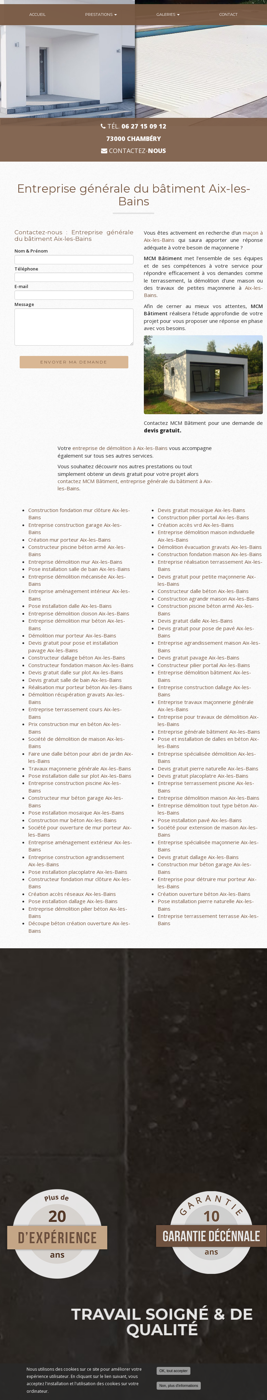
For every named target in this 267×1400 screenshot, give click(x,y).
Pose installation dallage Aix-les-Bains (73, 901)
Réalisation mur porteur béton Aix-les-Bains (80, 687)
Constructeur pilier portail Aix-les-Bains (204, 665)
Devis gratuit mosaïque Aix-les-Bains (201, 510)
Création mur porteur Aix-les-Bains (69, 539)
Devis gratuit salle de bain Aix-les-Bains (75, 679)
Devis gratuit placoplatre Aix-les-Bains (203, 775)
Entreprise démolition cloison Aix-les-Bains (78, 613)
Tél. (133, 126)
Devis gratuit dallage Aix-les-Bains (198, 857)
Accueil (37, 14)
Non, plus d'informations (178, 1385)
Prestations (101, 14)
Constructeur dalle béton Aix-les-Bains (203, 590)
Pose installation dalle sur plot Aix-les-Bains (79, 775)
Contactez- (133, 150)
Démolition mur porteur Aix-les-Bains (72, 635)
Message (24, 304)
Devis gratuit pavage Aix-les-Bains (198, 657)
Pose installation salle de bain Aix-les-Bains (79, 568)
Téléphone (26, 269)
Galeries (168, 14)
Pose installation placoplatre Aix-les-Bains (77, 871)
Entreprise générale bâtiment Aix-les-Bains (209, 731)
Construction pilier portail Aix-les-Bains (203, 517)
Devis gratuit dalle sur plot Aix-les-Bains (75, 672)
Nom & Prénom (31, 251)
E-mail (21, 286)
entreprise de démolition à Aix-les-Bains (120, 447)
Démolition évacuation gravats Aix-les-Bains (210, 546)
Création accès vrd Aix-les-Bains (196, 524)
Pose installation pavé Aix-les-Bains (200, 820)
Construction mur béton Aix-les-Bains (72, 820)
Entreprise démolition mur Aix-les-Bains (75, 561)
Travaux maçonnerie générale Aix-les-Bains (79, 768)
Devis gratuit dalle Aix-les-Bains (195, 620)
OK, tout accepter (173, 1371)
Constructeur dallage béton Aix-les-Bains (76, 657)
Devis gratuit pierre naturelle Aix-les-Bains (208, 768)
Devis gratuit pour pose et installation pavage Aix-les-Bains (73, 646)
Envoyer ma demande (73, 362)
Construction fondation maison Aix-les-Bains (210, 554)
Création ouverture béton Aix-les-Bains (204, 893)
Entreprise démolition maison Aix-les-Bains (208, 797)
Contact (228, 14)
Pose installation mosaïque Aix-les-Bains (76, 812)
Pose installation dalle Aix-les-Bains (70, 605)
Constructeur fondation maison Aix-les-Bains (81, 665)
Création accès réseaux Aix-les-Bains (72, 893)
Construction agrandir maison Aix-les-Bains (208, 598)
